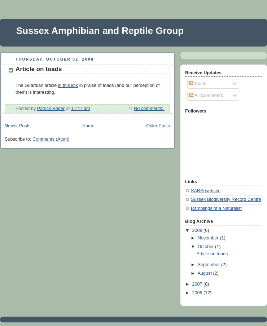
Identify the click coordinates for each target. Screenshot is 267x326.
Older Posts (158, 125)
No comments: (149, 108)
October (206, 246)
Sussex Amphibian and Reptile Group (100, 30)
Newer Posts (17, 125)
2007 (198, 284)
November (209, 238)
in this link (68, 85)
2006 (198, 292)
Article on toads (39, 69)
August (205, 273)
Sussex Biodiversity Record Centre (226, 199)
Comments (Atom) (50, 139)
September (209, 264)
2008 (198, 230)
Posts (197, 83)
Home (88, 125)
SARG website (205, 190)
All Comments (206, 95)
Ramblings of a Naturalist (216, 208)
